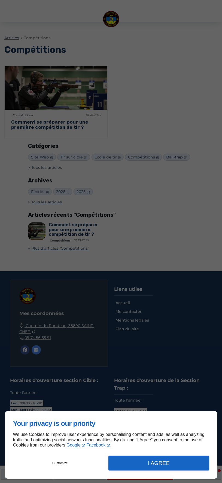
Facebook (95, 445)
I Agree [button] (159, 463)
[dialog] (111, 445)
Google (73, 445)
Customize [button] (60, 463)
